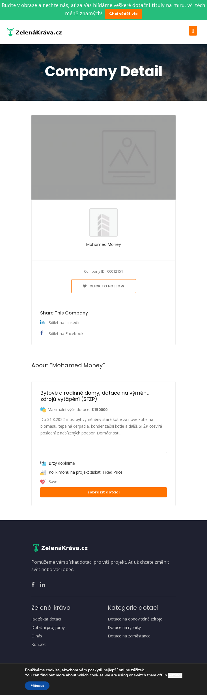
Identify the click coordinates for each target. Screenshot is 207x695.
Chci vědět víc (123, 13)
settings (175, 675)
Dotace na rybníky (124, 627)
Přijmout (37, 685)
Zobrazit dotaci (103, 492)
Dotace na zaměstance (129, 636)
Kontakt (38, 644)
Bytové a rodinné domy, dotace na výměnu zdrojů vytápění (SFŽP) (95, 396)
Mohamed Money (103, 244)
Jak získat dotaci (46, 619)
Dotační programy (48, 627)
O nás (36, 636)
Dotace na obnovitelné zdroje (135, 619)
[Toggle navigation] (193, 31)
